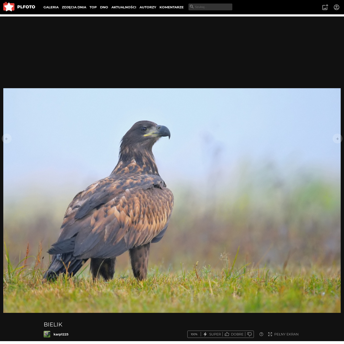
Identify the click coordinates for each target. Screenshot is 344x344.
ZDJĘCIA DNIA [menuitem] (74, 7)
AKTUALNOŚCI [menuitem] (123, 7)
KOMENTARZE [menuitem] (171, 7)
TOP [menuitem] (93, 7)
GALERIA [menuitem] (51, 7)
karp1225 (61, 334)
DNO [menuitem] (104, 7)
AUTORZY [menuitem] (148, 7)
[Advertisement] (172, 47)
